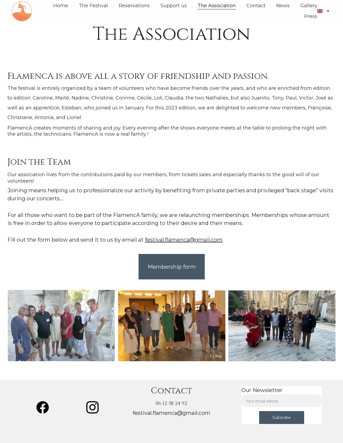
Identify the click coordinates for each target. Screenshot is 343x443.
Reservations (134, 6)
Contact (256, 6)
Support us (174, 6)
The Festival (93, 6)
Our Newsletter (261, 390)
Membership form (172, 267)
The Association (216, 6)
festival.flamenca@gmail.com (184, 240)
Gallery (308, 6)
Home (60, 6)
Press (310, 16)
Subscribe (282, 417)
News (283, 6)
